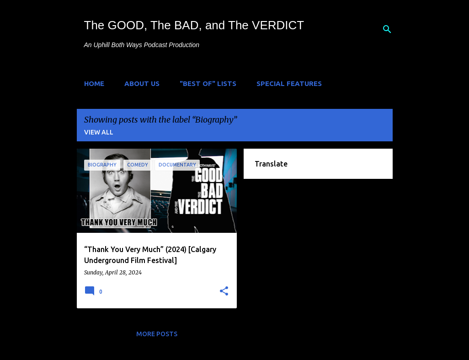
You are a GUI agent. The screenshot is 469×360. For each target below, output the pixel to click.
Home (94, 83)
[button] (224, 291)
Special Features (289, 83)
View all (98, 132)
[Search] (387, 29)
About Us (142, 83)
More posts (156, 334)
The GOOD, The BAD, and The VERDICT (194, 25)
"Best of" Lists (208, 83)
